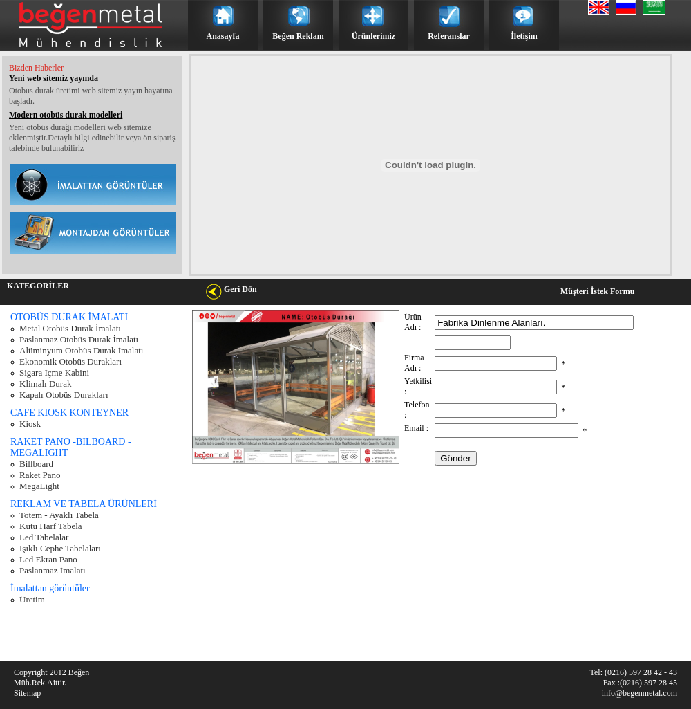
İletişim (524, 36)
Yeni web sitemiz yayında (53, 78)
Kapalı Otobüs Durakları (63, 394)
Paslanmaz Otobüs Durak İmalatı (78, 339)
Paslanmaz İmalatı (52, 570)
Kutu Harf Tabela (50, 526)
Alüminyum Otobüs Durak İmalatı (81, 350)
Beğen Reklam (297, 36)
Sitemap (27, 693)
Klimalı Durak (45, 383)
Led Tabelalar (43, 537)
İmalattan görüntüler (50, 588)
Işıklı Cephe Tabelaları (60, 548)
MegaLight (39, 486)
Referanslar (449, 36)
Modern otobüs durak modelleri (65, 115)
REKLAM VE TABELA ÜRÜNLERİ (83, 504)
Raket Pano (40, 475)
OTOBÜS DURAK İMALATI (69, 317)
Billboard (36, 464)
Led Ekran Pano (48, 559)
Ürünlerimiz (373, 36)
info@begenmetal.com (639, 693)
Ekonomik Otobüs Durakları (70, 361)
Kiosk (30, 423)
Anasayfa (222, 36)
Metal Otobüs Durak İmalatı (70, 328)
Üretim (32, 599)
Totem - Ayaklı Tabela (59, 515)
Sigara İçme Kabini (54, 372)
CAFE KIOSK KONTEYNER (69, 412)
